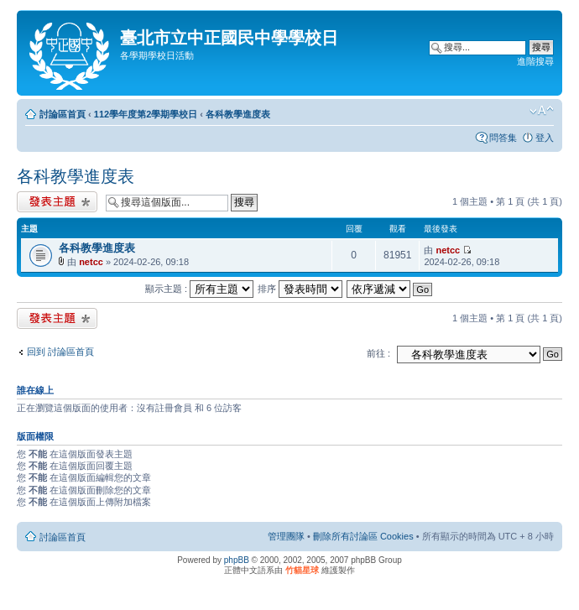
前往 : (378, 353)
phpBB (236, 560)
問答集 (503, 138)
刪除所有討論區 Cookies (363, 536)
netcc (91, 262)
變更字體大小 (541, 110)
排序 (300, 289)
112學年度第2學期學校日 (145, 114)
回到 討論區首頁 (60, 352)
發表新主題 (57, 201)
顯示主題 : (199, 289)
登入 (544, 138)
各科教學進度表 (238, 114)
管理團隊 (286, 536)
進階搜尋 (535, 61)
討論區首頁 (62, 114)
